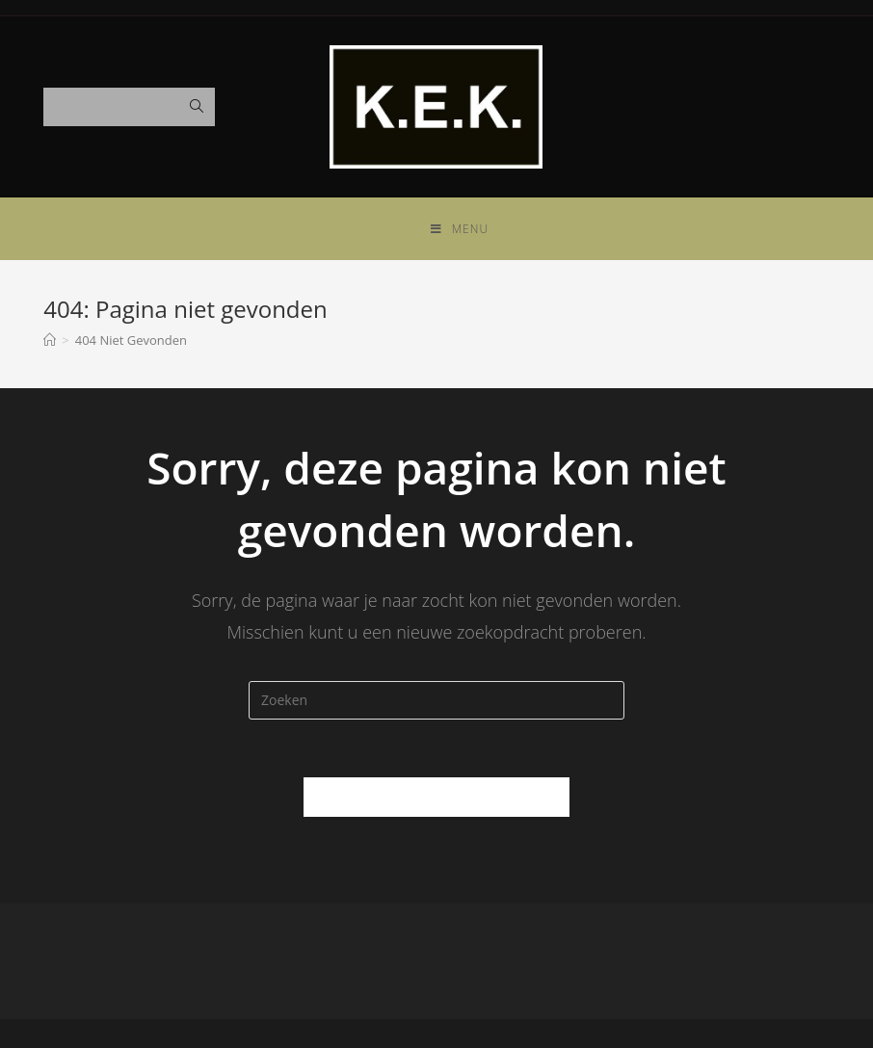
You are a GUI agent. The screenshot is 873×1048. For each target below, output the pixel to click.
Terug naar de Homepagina (436, 796)
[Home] (49, 340)
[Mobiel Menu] (460, 228)
